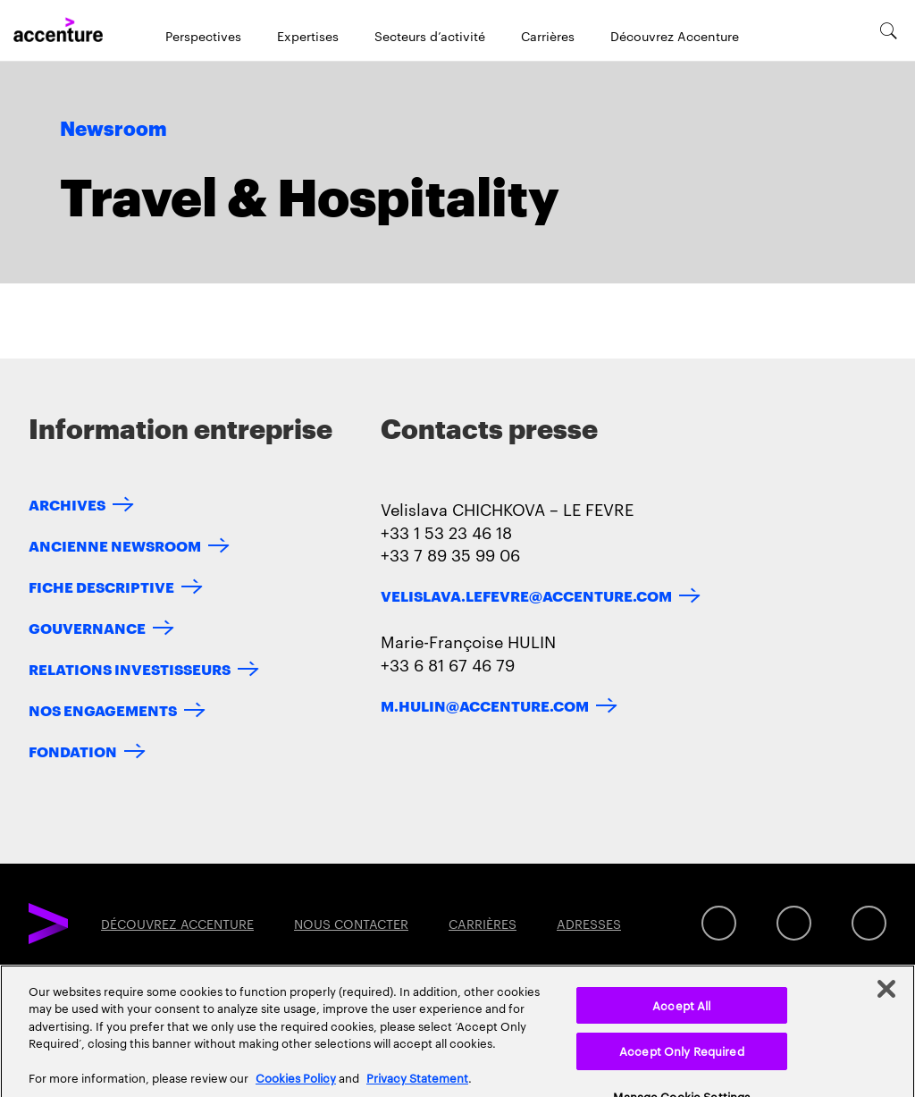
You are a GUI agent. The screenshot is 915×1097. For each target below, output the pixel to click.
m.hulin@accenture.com (485, 705)
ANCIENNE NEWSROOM (115, 545)
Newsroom (113, 129)
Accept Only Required (681, 1066)
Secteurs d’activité (429, 36)
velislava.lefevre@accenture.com (526, 595)
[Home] (58, 30)
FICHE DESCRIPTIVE (101, 586)
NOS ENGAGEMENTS (103, 709)
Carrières (548, 36)
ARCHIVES (67, 504)
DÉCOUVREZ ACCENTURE (177, 923)
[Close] (886, 1004)
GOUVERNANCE (87, 627)
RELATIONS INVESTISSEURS (130, 668)
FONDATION (73, 750)
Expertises (308, 36)
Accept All (681, 1020)
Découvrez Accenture (674, 36)
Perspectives (203, 36)
